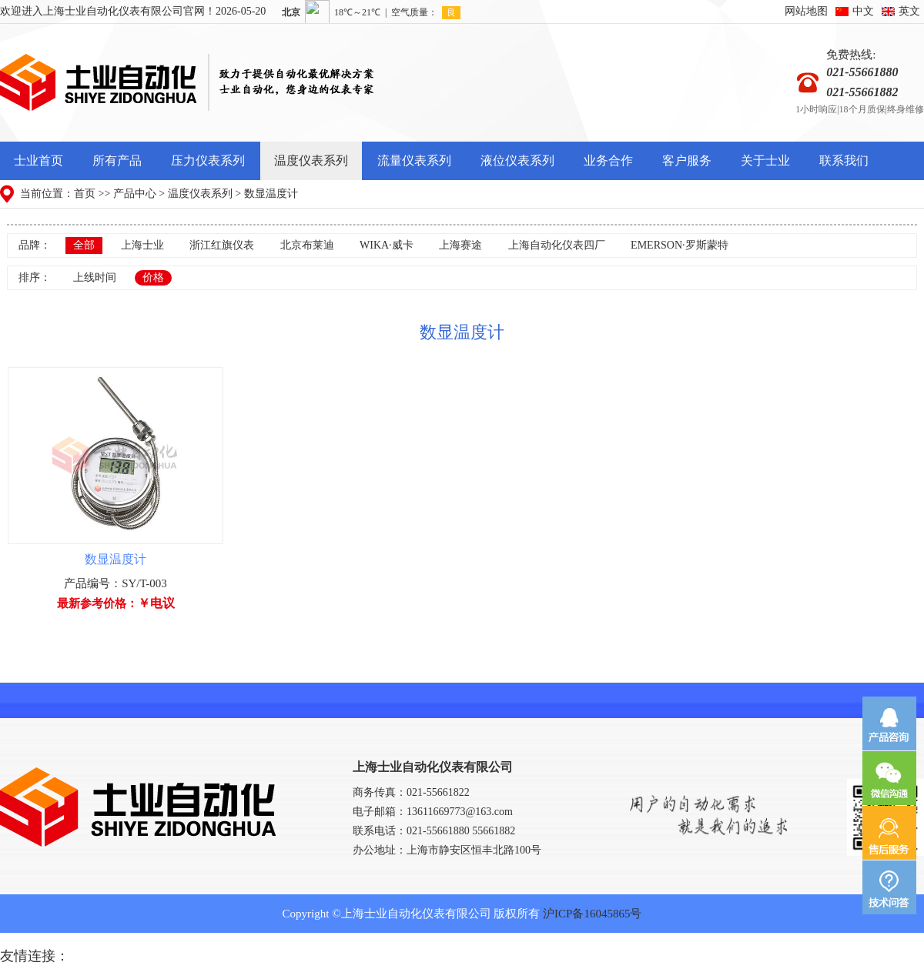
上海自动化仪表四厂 (556, 245)
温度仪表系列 (311, 160)
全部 (84, 245)
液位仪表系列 (517, 160)
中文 (863, 11)
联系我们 (844, 160)
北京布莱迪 (307, 245)
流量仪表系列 (414, 160)
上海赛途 (460, 245)
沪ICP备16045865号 (592, 913)
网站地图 (806, 11)
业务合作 (608, 160)
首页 (84, 193)
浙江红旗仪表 (221, 245)
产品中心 (134, 193)
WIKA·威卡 (386, 245)
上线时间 (94, 277)
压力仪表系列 (208, 160)
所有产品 (117, 160)
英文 (909, 11)
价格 (153, 277)
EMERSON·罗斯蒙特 (679, 245)
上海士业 (142, 245)
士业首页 (38, 160)
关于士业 (765, 160)
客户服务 (686, 160)
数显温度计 (271, 193)
